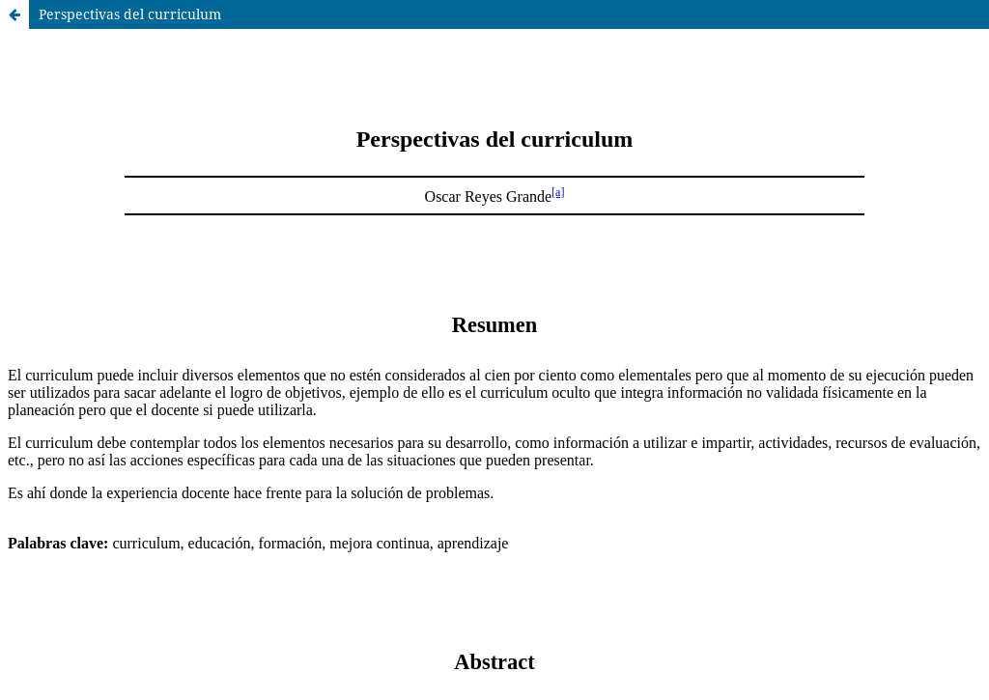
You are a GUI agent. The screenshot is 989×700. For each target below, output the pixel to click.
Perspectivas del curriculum (130, 14)
